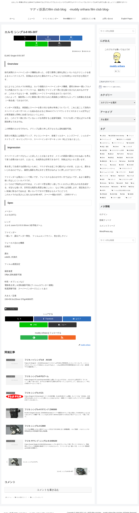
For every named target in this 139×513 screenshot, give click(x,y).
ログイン (103, 214)
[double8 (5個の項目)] (120, 183)
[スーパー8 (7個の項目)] (104, 176)
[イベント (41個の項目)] (130, 135)
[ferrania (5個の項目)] (103, 183)
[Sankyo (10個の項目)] (123, 161)
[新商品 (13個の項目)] (111, 157)
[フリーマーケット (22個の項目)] (118, 143)
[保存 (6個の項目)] (103, 179)
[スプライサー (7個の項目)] (122, 172)
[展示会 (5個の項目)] (131, 186)
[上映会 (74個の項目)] (103, 135)
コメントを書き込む (48, 487)
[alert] (117, 87)
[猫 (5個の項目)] (126, 183)
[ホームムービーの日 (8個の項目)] (107, 172)
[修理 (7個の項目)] (131, 172)
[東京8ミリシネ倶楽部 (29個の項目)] (125, 139)
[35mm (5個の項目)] (111, 183)
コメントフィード (107, 226)
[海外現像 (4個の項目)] (114, 194)
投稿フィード (105, 220)
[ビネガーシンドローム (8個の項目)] (108, 168)
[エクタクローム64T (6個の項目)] (127, 179)
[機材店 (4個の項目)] (104, 197)
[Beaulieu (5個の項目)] (115, 186)
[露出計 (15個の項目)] (111, 154)
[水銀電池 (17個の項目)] (104, 150)
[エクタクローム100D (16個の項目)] (117, 150)
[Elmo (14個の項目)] (103, 157)
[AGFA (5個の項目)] (104, 190)
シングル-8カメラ (11, 303)
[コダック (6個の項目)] (113, 179)
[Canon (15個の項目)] (131, 154)
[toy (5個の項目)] (132, 183)
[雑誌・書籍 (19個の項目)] (105, 146)
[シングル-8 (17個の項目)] (129, 146)
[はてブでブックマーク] (48, 38)
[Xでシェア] (19, 38)
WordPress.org (106, 231)
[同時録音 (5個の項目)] (104, 194)
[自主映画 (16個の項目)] (130, 150)
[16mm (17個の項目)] (117, 146)
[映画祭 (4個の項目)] (131, 194)
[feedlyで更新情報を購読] (45, 331)
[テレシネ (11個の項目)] (113, 161)
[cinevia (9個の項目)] (113, 165)
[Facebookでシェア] (33, 38)
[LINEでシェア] (63, 38)
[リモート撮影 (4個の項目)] (117, 197)
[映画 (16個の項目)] (103, 154)
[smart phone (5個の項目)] (104, 186)
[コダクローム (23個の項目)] (105, 143)
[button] (77, 38)
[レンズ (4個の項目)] (130, 197)
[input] (117, 31)
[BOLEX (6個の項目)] (122, 176)
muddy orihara (117, 66)
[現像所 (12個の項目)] (120, 157)
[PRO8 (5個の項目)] (123, 186)
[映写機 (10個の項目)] (131, 161)
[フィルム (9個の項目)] (104, 165)
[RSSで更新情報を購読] (50, 331)
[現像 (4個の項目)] (123, 194)
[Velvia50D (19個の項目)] (130, 143)
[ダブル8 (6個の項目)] (131, 176)
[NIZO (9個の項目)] (122, 165)
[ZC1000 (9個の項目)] (130, 165)
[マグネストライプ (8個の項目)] (127, 168)
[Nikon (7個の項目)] (113, 176)
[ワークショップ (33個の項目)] (107, 139)
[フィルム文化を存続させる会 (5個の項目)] (123, 190)
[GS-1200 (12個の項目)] (130, 157)
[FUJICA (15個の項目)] (121, 154)
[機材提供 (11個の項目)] (103, 161)
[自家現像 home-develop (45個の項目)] (117, 135)
